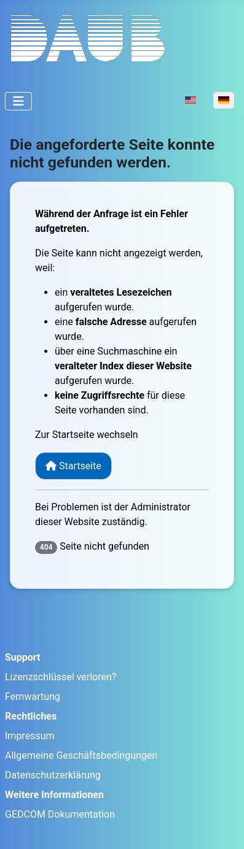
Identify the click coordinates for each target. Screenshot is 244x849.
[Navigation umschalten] (18, 101)
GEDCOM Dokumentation (60, 814)
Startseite (73, 466)
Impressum (30, 736)
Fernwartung (32, 696)
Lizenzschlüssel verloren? (60, 677)
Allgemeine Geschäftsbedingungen (81, 755)
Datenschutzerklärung (53, 775)
